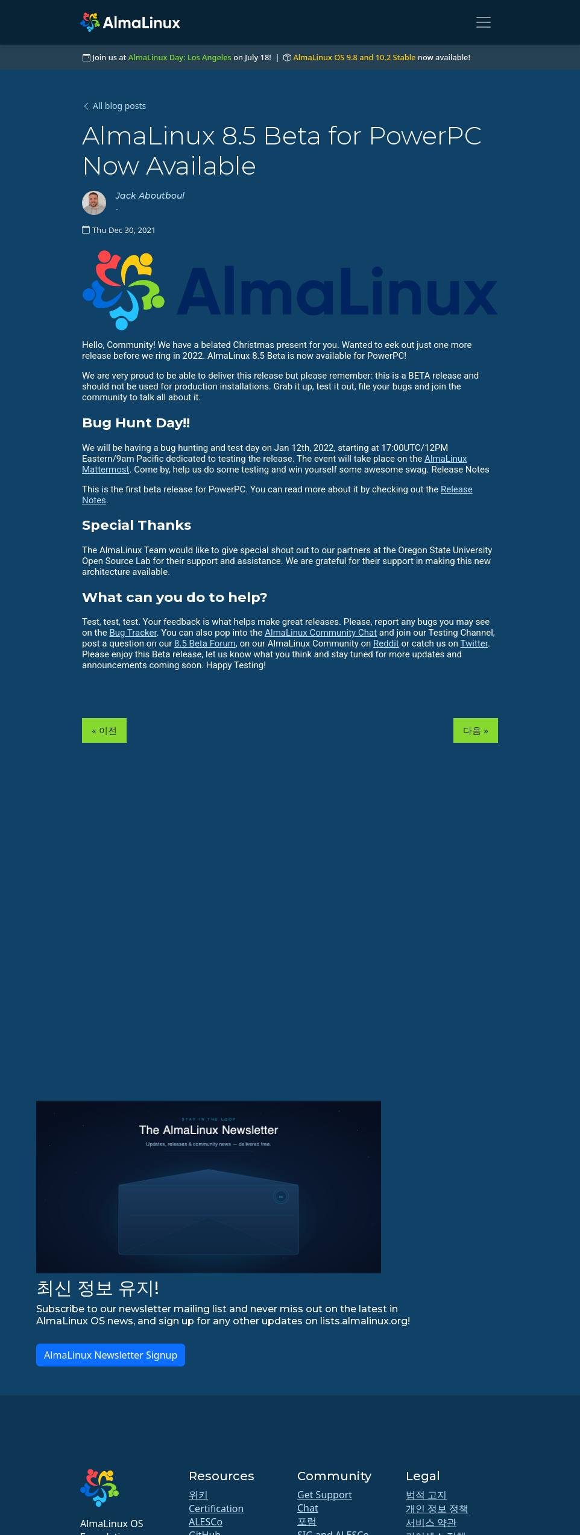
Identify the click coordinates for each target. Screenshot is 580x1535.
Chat (307, 1508)
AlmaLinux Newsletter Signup (110, 1355)
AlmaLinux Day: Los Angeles (180, 57)
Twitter (474, 643)
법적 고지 (426, 1494)
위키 (198, 1494)
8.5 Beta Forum (205, 643)
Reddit (386, 643)
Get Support (324, 1494)
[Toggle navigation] (483, 22)
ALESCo (205, 1521)
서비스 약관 (431, 1522)
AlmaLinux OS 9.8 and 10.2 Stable (354, 57)
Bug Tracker (132, 632)
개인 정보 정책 (437, 1508)
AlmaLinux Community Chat (321, 632)
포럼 (307, 1521)
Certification (216, 1508)
